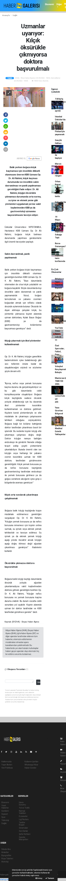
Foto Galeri (63, 742)
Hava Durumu (22, 803)
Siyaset (4, 814)
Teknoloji (5, 820)
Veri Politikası (7, 768)
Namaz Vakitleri (22, 812)
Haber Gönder (30, 768)
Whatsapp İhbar (31, 765)
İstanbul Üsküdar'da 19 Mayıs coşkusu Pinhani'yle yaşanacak (60, 125)
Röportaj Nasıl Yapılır (59, 296)
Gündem (5, 811)
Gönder (38, 682)
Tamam (49, 878)
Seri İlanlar (23, 831)
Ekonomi (49, 4)
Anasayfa (6, 15)
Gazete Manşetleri (23, 838)
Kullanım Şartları (31, 761)
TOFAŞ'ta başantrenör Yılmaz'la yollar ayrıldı (60, 105)
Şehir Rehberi (24, 834)
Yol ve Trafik (24, 808)
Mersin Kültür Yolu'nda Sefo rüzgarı (59, 170)
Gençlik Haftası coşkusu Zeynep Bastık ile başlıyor (59, 149)
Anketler (5, 852)
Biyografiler (6, 855)
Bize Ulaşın (63, 788)
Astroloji (4, 862)
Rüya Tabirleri (7, 858)
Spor (3, 817)
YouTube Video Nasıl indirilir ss (59, 334)
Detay (38, 878)
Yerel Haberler (5, 806)
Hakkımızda (6, 761)
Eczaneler (23, 816)
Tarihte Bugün (22, 823)
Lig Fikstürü (24, 819)
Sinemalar (23, 828)
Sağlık (15, 15)
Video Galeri (63, 753)
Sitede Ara (6, 849)
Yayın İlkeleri (6, 765)
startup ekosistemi (8, 879)
